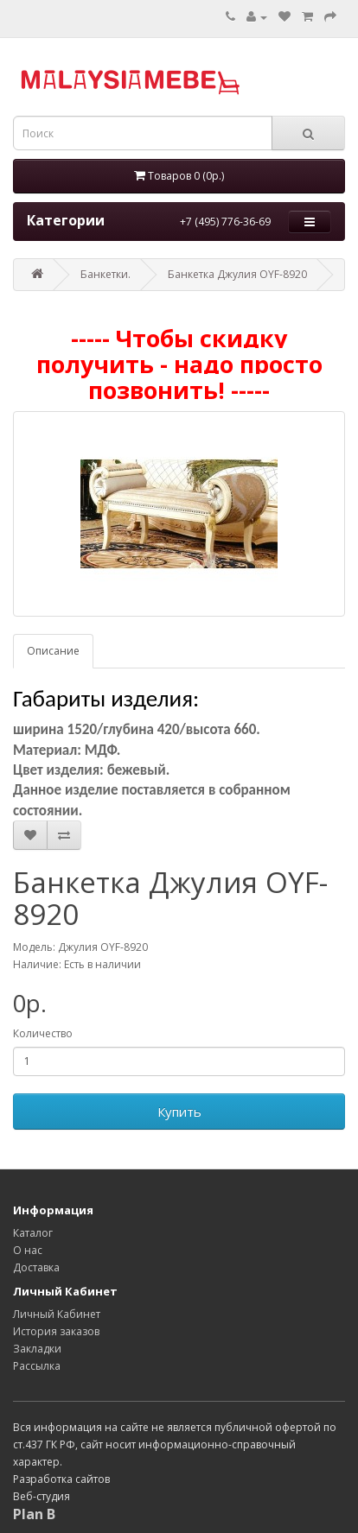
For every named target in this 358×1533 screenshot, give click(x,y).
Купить (179, 1111)
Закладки (37, 1348)
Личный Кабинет (56, 1314)
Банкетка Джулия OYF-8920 (237, 274)
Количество (43, 1033)
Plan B (34, 1513)
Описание (53, 650)
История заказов (56, 1331)
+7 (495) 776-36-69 (225, 221)
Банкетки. (105, 274)
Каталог (33, 1233)
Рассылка (37, 1366)
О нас (27, 1250)
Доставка (36, 1267)
